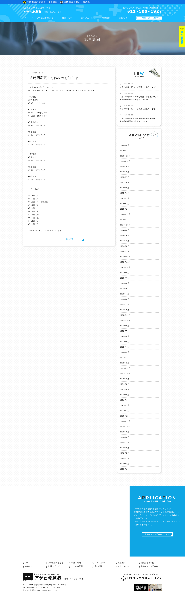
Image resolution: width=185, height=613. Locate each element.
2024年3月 (124, 247)
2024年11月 (125, 225)
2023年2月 (124, 314)
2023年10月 (125, 275)
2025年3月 (124, 203)
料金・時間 (67, 19)
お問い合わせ (123, 583)
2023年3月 (124, 308)
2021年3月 (124, 419)
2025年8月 (124, 175)
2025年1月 (124, 214)
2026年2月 (124, 153)
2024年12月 (125, 220)
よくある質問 (76, 583)
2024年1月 (124, 258)
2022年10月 (125, 330)
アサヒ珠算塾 (48, 10)
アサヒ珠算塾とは (45, 19)
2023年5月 (124, 297)
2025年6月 (124, 186)
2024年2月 (124, 253)
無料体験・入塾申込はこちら (157, 551)
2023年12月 (125, 264)
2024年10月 (125, 231)
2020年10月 (125, 441)
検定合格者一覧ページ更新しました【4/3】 (138, 89)
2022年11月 (125, 325)
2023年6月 (124, 292)
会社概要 (98, 583)
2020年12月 (125, 430)
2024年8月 (124, 236)
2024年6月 (124, 242)
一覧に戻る (69, 241)
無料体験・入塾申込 (151, 18)
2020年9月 (124, 447)
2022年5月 (124, 353)
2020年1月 (124, 486)
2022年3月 (124, 364)
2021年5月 (124, 408)
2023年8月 (124, 280)
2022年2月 (124, 369)
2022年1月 (124, 375)
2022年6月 (124, 347)
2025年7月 (124, 181)
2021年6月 (124, 402)
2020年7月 (124, 458)
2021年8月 (124, 397)
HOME (25, 19)
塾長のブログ (53, 583)
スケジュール (87, 19)
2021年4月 (124, 414)
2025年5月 (124, 192)
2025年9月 (124, 170)
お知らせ (123, 19)
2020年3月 (124, 474)
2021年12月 (125, 380)
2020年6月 (124, 463)
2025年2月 (124, 208)
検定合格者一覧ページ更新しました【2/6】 (138, 111)
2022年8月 (124, 336)
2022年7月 (124, 341)
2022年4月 (124, 358)
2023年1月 (124, 319)
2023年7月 (124, 286)
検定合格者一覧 (147, 580)
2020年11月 (125, 436)
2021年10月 (125, 386)
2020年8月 (124, 452)
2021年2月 (124, 425)
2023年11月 (125, 269)
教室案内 (106, 19)
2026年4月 (124, 147)
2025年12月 (125, 159)
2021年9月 (124, 391)
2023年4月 (124, 303)
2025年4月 (124, 197)
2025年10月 (125, 164)
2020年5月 (124, 469)
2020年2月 (124, 480)
